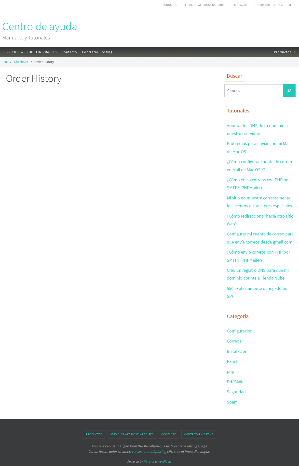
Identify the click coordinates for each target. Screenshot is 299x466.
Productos (169, 5)
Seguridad (236, 391)
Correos (234, 341)
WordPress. (164, 461)
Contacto (239, 5)
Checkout (21, 62)
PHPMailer (236, 381)
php (230, 371)
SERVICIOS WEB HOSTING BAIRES (205, 5)
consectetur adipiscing (149, 451)
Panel (232, 361)
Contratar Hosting (268, 5)
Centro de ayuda (39, 26)
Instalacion (237, 351)
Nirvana (148, 461)
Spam (232, 402)
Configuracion (240, 331)
